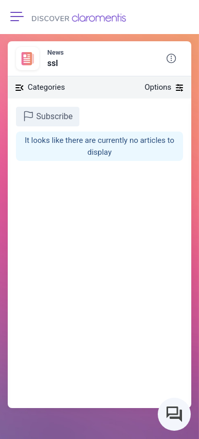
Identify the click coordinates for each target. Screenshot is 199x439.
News (55, 52)
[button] (171, 59)
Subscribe (48, 116)
